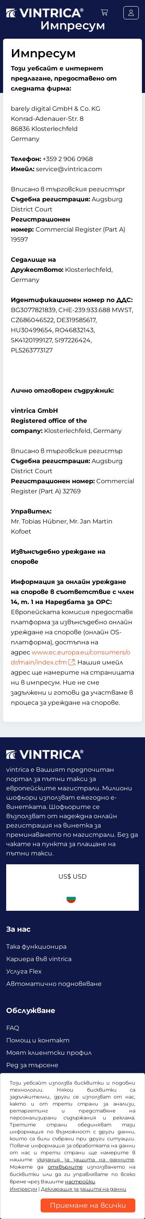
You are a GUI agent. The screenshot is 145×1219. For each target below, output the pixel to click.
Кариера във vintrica (39, 959)
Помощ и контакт (38, 1040)
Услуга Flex (24, 971)
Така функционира (36, 946)
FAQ (12, 1028)
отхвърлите (65, 1167)
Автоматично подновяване (54, 983)
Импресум (23, 1189)
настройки (80, 1182)
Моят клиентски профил (49, 1052)
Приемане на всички (88, 1205)
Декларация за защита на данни (83, 1189)
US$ (72, 876)
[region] (72, 1213)
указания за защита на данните (85, 1159)
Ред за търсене (32, 1065)
